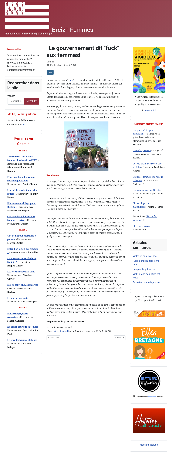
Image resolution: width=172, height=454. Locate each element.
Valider (11, 96)
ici (24, 124)
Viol (50, 72)
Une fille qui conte (142, 150)
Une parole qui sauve (144, 269)
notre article (151, 110)
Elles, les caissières (142, 226)
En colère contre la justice (146, 282)
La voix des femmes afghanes (22, 340)
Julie (71, 80)
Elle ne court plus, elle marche (22, 285)
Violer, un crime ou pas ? (145, 256)
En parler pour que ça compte (22, 326)
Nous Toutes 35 (61, 331)
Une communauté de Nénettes (147, 190)
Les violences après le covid (21, 271)
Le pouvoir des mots (17, 298)
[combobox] (15, 101)
